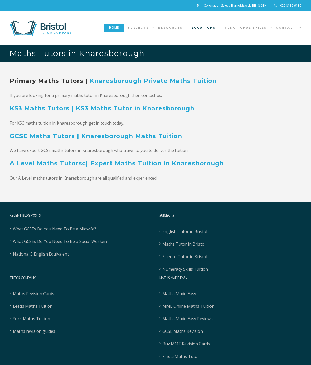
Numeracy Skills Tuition (185, 269)
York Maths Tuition (31, 319)
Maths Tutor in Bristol (183, 244)
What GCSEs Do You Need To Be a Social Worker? (60, 241)
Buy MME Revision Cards (186, 344)
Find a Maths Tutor (180, 356)
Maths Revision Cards (33, 293)
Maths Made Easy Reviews (187, 319)
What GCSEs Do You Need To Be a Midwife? (54, 229)
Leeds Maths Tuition (32, 306)
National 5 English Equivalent (41, 254)
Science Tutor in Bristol (184, 256)
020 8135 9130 (290, 5)
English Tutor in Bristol (184, 231)
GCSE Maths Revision (182, 331)
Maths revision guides (34, 331)
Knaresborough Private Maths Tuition (153, 80)
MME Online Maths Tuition (188, 306)
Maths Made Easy (179, 293)
